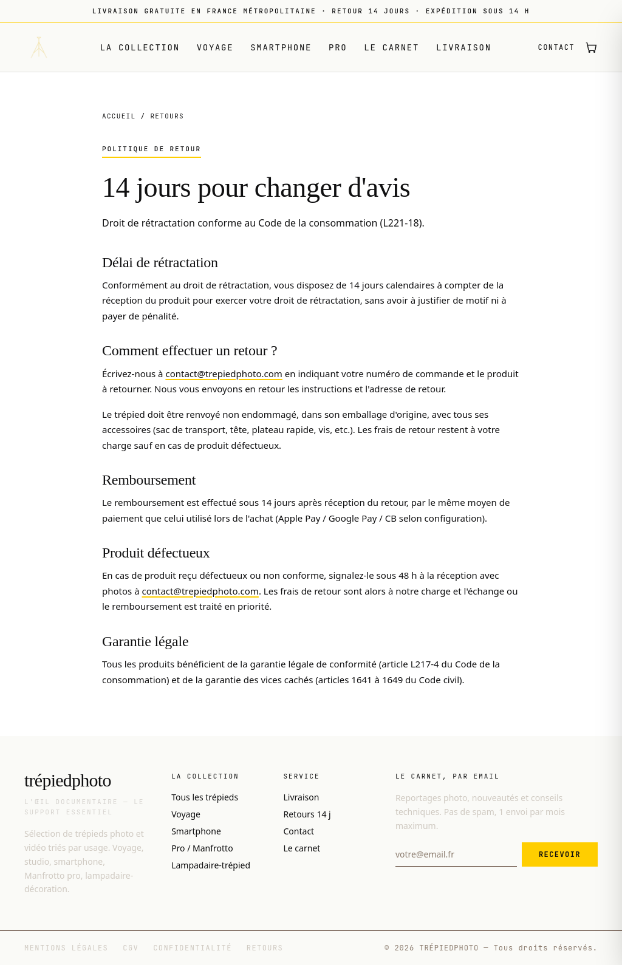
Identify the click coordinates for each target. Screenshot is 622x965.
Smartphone (281, 47)
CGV (130, 948)
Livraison (463, 47)
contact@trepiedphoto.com (223, 373)
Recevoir (560, 854)
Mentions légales (66, 948)
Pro (338, 47)
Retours (265, 948)
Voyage (215, 47)
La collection (140, 47)
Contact (556, 47)
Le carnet (391, 47)
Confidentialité (192, 948)
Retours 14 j (307, 814)
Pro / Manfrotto (202, 848)
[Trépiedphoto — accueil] (38, 47)
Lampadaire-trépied (210, 865)
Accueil (118, 116)
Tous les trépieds (204, 797)
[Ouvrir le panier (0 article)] (591, 47)
